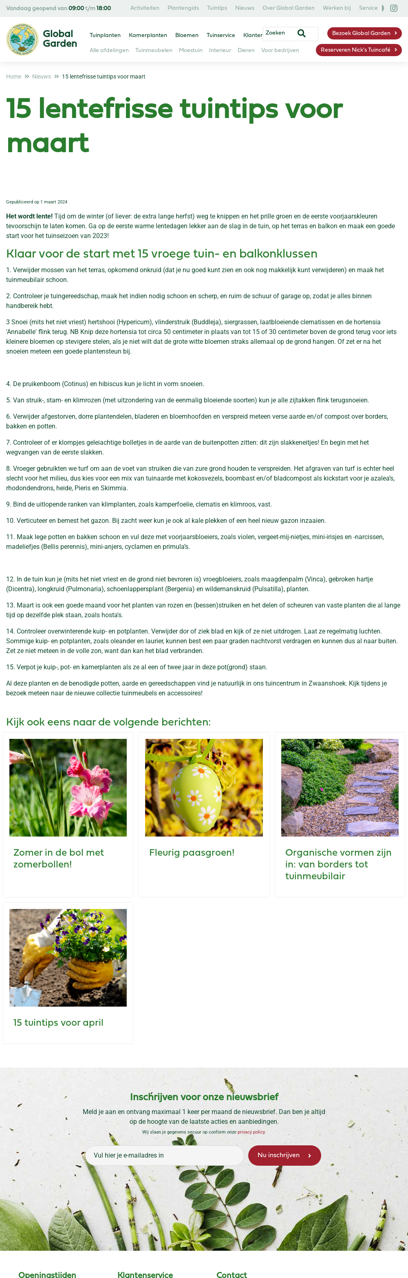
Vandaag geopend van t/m (58, 8)
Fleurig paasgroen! (191, 853)
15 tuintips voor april (58, 1023)
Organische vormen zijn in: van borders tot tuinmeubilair (338, 865)
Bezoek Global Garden (361, 33)
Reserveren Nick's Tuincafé (355, 50)
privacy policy (251, 1132)
